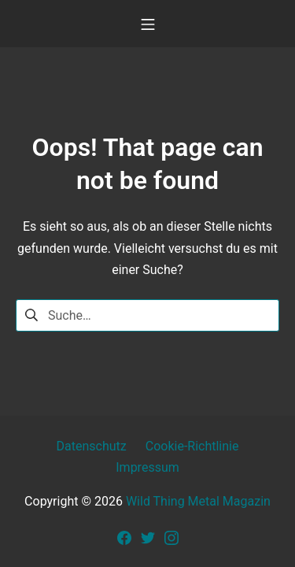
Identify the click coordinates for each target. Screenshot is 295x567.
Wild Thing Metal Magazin (198, 501)
